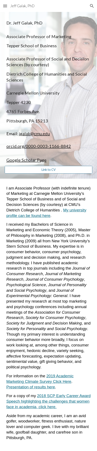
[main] (49, 91)
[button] (5, 6)
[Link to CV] (48, 170)
